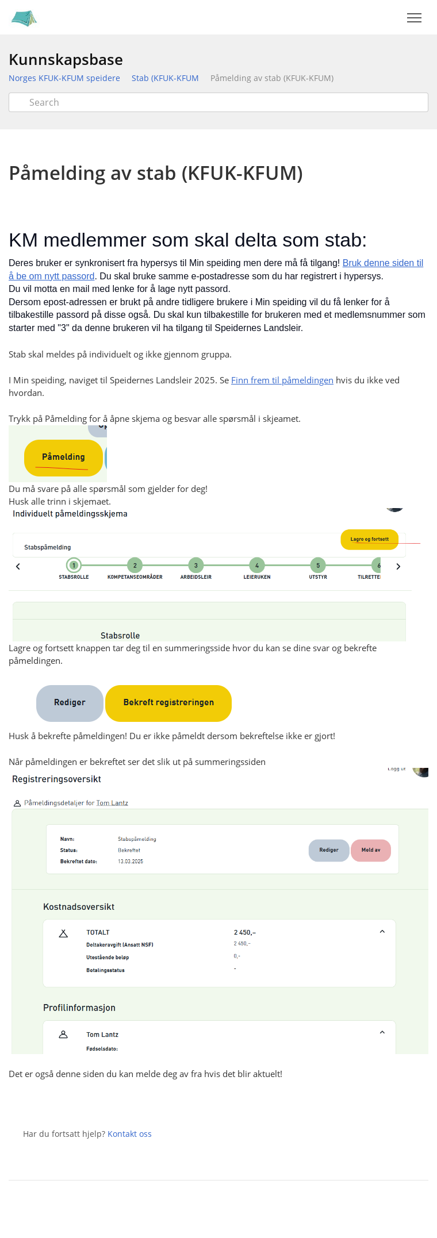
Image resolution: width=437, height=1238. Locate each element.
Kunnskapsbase (66, 59)
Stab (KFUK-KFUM (165, 77)
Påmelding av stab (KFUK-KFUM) (272, 77)
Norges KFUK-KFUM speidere (64, 77)
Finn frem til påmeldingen (282, 380)
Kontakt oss (130, 1133)
